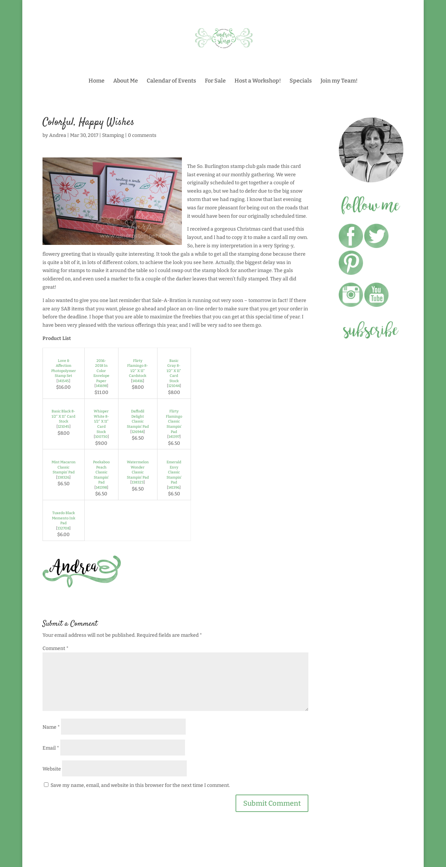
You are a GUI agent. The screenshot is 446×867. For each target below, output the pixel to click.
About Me (125, 81)
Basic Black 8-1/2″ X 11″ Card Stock (63, 416)
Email (51, 748)
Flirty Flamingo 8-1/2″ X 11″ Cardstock (137, 368)
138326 (63, 477)
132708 (63, 528)
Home (97, 81)
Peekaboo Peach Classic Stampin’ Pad (101, 472)
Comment (56, 648)
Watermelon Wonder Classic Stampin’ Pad (138, 470)
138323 (138, 482)
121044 (174, 386)
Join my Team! (339, 81)
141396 (173, 487)
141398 (101, 487)
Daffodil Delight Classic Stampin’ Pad (138, 419)
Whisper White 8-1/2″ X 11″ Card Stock (101, 421)
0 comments (142, 135)
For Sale (215, 81)
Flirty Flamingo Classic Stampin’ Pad (174, 421)
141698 (101, 386)
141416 (137, 381)
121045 (63, 426)
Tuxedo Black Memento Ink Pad (63, 518)
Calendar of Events (171, 81)
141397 (174, 436)
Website (52, 769)
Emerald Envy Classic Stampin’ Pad (174, 472)
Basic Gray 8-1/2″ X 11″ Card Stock (174, 370)
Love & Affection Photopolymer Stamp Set (63, 368)
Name (51, 727)
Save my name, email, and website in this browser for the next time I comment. (140, 785)
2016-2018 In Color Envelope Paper (101, 370)
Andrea (57, 135)
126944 (138, 431)
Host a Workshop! (257, 81)
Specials (301, 81)
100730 (101, 436)
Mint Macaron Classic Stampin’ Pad (64, 467)
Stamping (113, 135)
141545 (63, 381)
